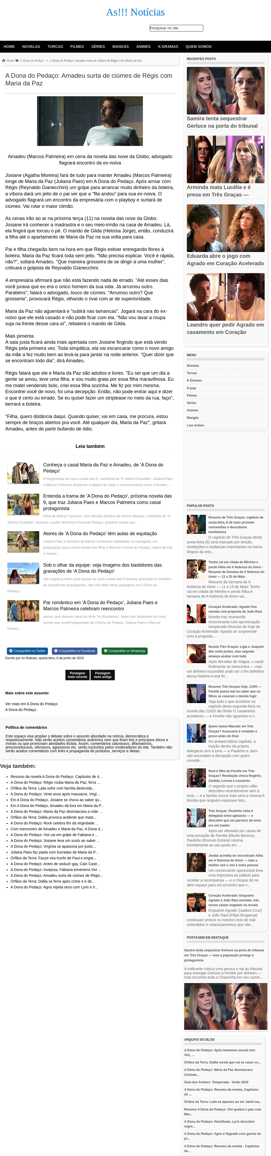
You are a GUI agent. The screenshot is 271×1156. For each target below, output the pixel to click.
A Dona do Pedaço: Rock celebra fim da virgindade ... (54, 829)
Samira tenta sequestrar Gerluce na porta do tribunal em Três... (222, 126)
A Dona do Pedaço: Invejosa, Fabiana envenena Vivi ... (56, 876)
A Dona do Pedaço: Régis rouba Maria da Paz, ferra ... (55, 788)
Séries (98, 46)
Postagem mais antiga (102, 681)
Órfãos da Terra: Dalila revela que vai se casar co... (222, 1062)
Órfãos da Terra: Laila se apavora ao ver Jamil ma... (223, 1102)
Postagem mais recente (77, 681)
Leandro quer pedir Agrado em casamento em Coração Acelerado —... (225, 332)
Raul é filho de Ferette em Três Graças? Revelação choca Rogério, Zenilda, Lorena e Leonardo (235, 775)
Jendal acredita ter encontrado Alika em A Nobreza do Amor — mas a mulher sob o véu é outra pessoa (236, 860)
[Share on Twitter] (27, 657)
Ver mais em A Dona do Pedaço (31, 710)
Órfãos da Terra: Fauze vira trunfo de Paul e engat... (53, 864)
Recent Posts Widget (198, 344)
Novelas (31, 46)
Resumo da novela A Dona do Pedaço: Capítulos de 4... (56, 783)
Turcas (55, 46)
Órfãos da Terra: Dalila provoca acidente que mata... (53, 823)
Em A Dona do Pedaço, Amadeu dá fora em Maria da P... (57, 812)
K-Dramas (168, 46)
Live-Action (195, 425)
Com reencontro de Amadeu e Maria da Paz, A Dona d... (57, 835)
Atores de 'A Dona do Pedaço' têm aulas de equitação (100, 540)
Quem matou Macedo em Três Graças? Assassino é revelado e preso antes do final (233, 731)
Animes (143, 46)
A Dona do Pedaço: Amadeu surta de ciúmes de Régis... (57, 881)
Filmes (77, 46)
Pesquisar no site (164, 28)
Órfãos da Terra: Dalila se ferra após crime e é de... (53, 887)
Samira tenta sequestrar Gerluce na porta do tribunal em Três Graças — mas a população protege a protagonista (224, 955)
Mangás (120, 46)
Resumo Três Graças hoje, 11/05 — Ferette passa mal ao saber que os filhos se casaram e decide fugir (235, 691)
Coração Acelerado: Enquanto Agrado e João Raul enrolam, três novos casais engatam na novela (234, 900)
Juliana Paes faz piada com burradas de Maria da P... (54, 858)
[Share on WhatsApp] (125, 657)
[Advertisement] (226, 466)
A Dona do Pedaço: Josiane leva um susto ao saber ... (55, 847)
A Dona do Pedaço (20, 716)
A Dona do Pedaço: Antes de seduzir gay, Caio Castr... (55, 870)
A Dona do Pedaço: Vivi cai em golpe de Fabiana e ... (54, 841)
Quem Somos (199, 46)
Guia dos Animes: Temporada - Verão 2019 (216, 1082)
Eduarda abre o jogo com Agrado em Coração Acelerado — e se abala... (225, 263)
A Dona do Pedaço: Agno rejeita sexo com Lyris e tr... (54, 893)
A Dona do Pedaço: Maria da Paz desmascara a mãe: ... (57, 817)
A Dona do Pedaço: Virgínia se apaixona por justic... (53, 852)
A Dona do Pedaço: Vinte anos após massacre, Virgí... (55, 800)
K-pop (191, 388)
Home (9, 46)
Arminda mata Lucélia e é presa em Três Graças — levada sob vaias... (219, 194)
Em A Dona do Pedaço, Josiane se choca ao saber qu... (56, 806)
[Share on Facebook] (74, 657)
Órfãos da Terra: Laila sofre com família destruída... (53, 794)
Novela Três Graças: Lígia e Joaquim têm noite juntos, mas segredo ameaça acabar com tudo (236, 651)
